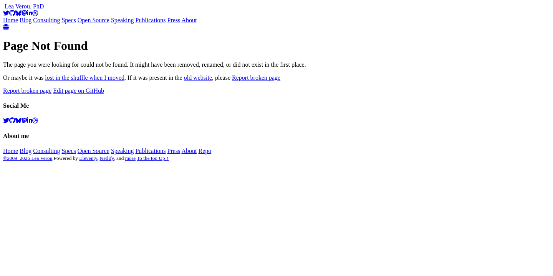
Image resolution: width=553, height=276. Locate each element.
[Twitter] (6, 13)
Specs (68, 20)
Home (10, 20)
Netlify (107, 158)
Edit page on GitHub (78, 90)
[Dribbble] (35, 13)
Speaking (122, 20)
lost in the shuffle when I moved (84, 77)
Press (173, 20)
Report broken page (256, 77)
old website (198, 77)
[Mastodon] (24, 13)
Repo (204, 151)
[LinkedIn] (29, 13)
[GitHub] (12, 13)
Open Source (93, 20)
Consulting (46, 20)
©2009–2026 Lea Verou (27, 158)
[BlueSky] (18, 13)
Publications (150, 20)
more (130, 158)
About (189, 20)
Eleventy (88, 158)
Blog (25, 20)
